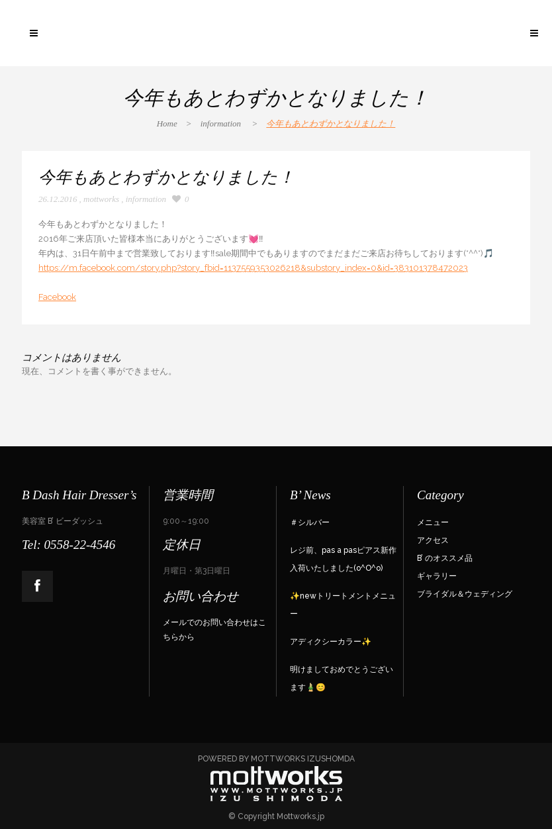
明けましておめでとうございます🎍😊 (341, 678)
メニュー (433, 522)
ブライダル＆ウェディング (464, 594)
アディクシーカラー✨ (330, 641)
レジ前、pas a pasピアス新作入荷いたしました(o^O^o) (343, 559)
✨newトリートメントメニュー (343, 604)
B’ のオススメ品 (445, 558)
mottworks (101, 199)
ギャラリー (437, 576)
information (221, 123)
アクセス (433, 540)
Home (167, 123)
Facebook (57, 297)
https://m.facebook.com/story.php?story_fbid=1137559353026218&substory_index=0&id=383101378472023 (253, 268)
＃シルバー (310, 522)
